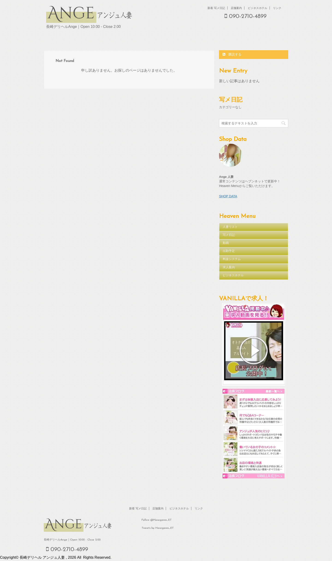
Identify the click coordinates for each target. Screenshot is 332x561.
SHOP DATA (228, 196)
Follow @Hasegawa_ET (157, 520)
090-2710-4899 (246, 16)
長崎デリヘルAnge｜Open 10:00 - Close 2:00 (72, 539)
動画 (226, 243)
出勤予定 (229, 251)
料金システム (232, 259)
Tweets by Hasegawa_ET (158, 528)
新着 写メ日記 (216, 8)
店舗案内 (236, 8)
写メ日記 (229, 235)
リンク (277, 8)
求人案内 (229, 267)
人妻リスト (230, 226)
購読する (231, 54)
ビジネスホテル (257, 8)
